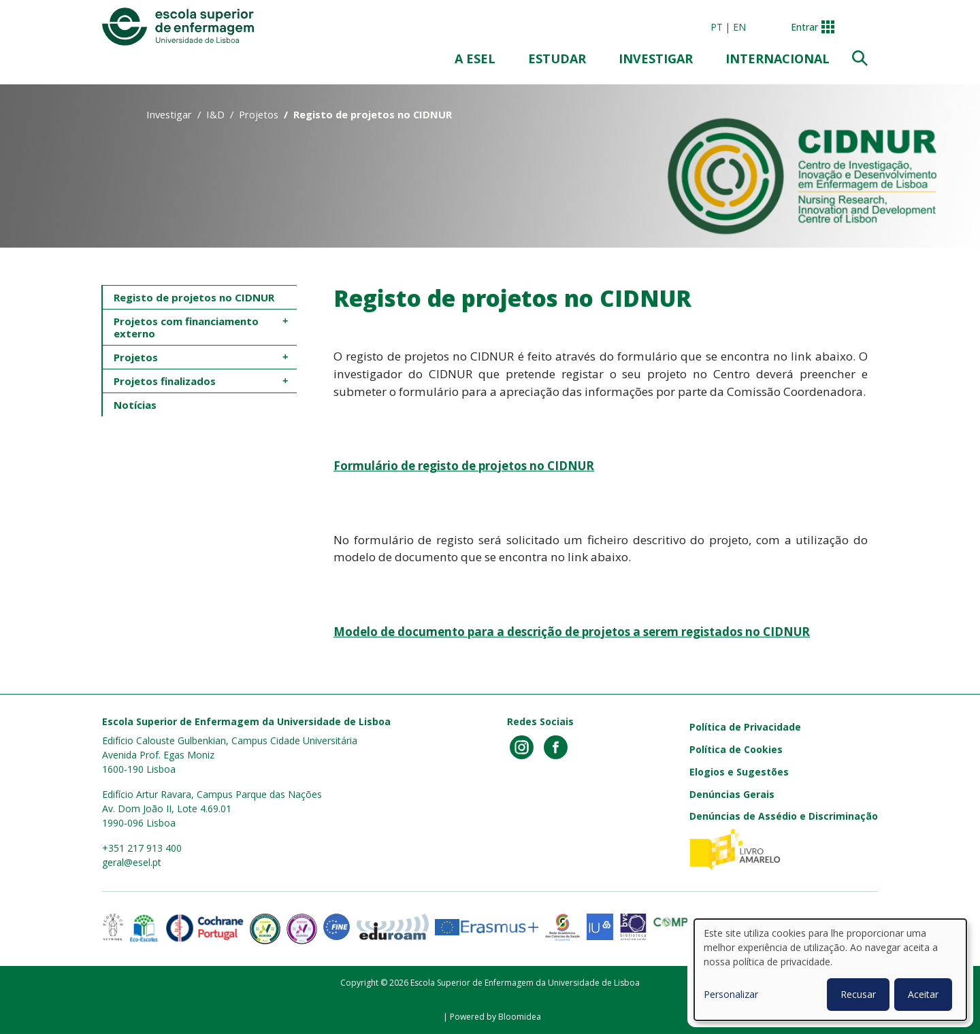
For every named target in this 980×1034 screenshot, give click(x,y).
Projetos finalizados (165, 381)
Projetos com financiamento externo (187, 327)
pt (716, 26)
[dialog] (830, 969)
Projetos (258, 114)
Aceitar (923, 994)
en (739, 26)
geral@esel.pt (131, 862)
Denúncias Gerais (731, 794)
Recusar (858, 994)
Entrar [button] (804, 26)
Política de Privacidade (745, 726)
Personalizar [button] (731, 994)
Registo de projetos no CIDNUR (194, 297)
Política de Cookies (736, 749)
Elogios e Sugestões (739, 771)
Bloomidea (519, 1016)
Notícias (135, 405)
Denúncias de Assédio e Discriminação (783, 816)
